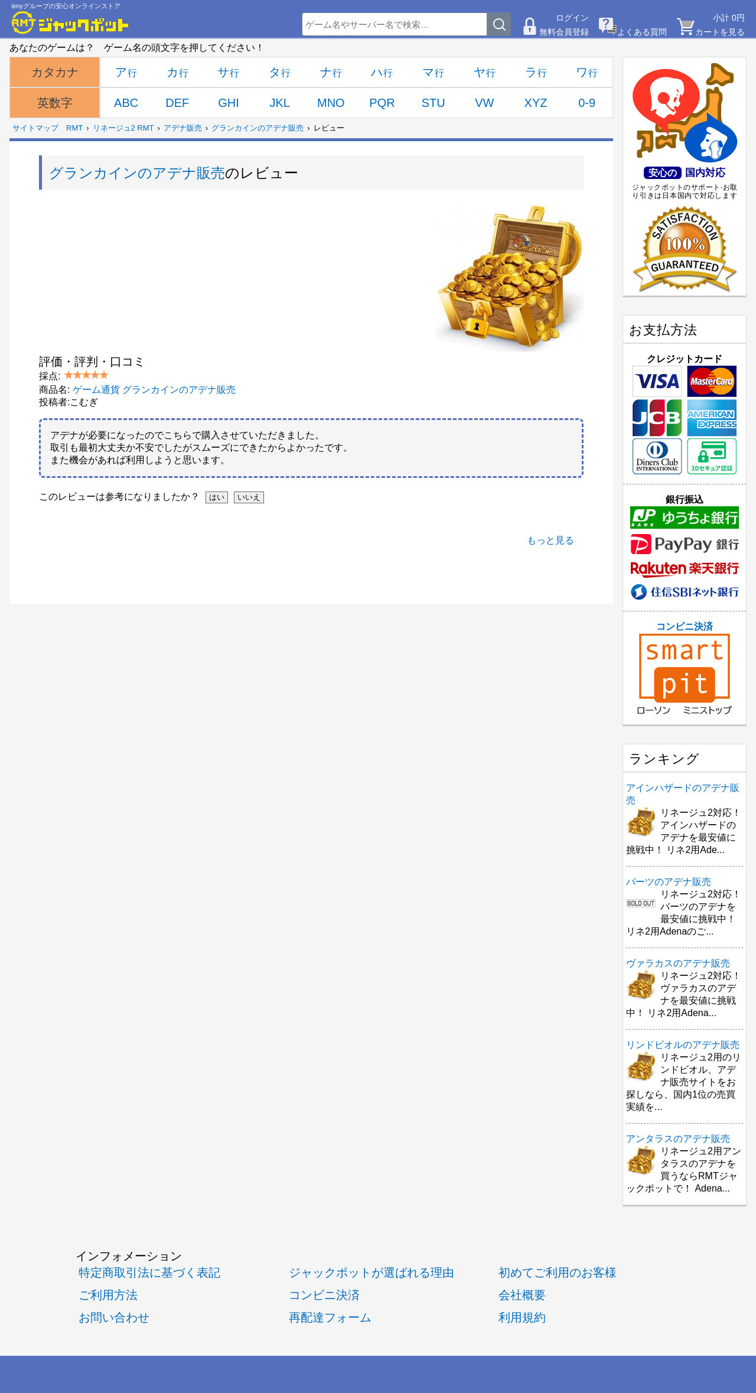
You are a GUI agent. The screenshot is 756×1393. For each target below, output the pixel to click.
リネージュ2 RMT (123, 127)
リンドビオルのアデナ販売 (682, 1045)
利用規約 (522, 1317)
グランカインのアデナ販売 (257, 127)
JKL (279, 102)
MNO (331, 102)
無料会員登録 (564, 32)
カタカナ (55, 72)
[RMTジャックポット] (70, 22)
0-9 (586, 102)
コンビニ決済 (684, 668)
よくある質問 (642, 32)
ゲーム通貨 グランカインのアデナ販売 (154, 390)
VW (484, 102)
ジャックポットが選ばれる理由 (371, 1272)
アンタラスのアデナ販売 (678, 1139)
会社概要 (522, 1294)
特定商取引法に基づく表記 (149, 1272)
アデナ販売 (183, 127)
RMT (74, 127)
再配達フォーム (330, 1317)
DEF (177, 102)
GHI (228, 102)
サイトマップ (35, 127)
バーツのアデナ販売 (668, 882)
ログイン (572, 18)
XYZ (536, 102)
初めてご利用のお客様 (557, 1272)
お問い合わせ (114, 1317)
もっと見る (550, 540)
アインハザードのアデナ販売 (682, 794)
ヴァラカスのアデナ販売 (678, 963)
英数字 (55, 102)
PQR (382, 102)
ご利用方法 (108, 1294)
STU (433, 102)
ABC (126, 102)
